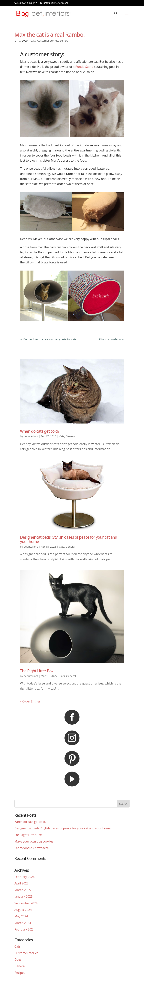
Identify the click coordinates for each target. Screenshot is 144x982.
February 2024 (24, 929)
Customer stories (47, 40)
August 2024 (23, 910)
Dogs (18, 959)
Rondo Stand (84, 67)
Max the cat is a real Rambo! (49, 34)
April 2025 (21, 883)
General (64, 40)
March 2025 (22, 890)
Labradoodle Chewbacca (31, 848)
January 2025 (23, 896)
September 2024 (26, 903)
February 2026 (24, 877)
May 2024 (21, 916)
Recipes (19, 973)
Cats (33, 40)
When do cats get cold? (39, 431)
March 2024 (22, 923)
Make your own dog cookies (33, 841)
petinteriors (31, 436)
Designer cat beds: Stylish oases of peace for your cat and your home (68, 539)
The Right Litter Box (36, 670)
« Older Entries (30, 701)
